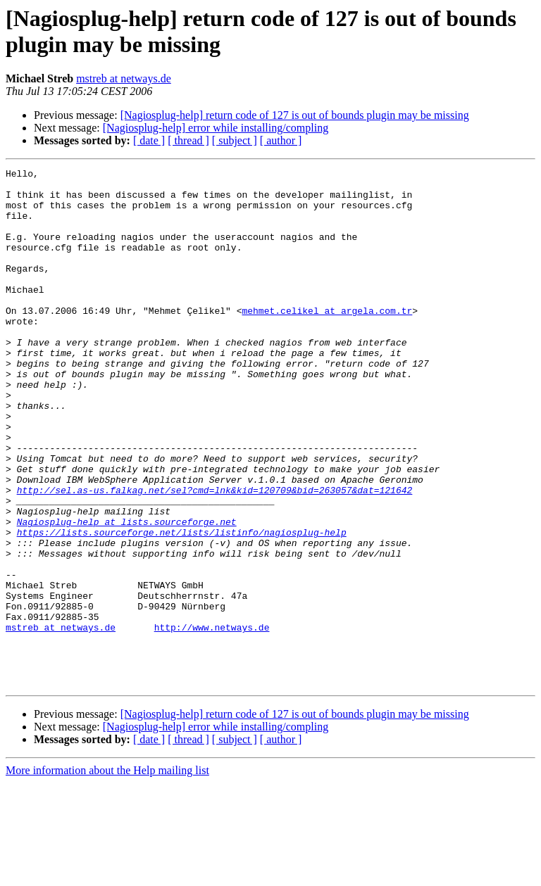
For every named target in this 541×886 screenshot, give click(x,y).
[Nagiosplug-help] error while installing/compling (215, 128)
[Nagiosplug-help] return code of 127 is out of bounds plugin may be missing (294, 115)
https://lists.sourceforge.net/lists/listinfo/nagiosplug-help (182, 606)
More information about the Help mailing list (107, 874)
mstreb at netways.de (123, 78)
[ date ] (149, 140)
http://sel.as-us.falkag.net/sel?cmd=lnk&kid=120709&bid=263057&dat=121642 (215, 555)
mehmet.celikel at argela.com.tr (327, 340)
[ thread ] (188, 140)
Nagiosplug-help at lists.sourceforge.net (127, 593)
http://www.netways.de (212, 720)
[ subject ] (234, 140)
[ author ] (281, 140)
